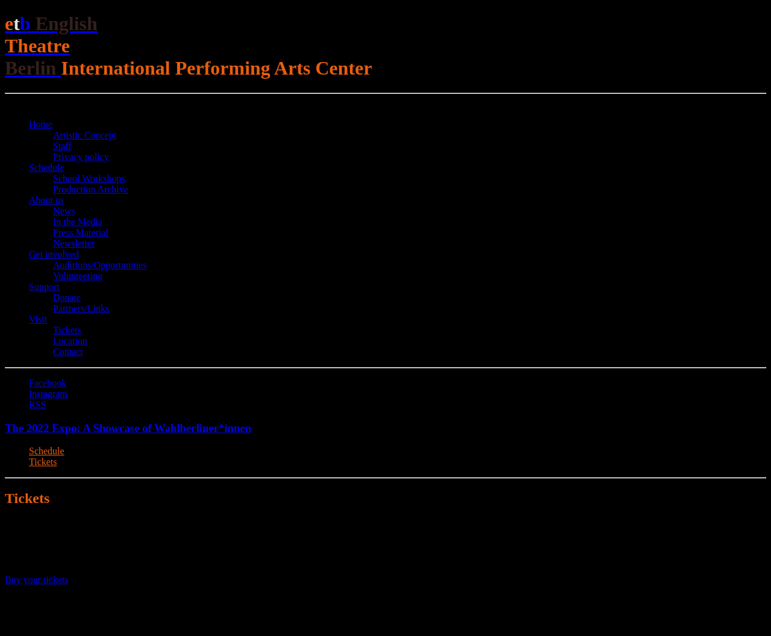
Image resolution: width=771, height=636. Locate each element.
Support (44, 287)
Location (70, 341)
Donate (67, 297)
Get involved (54, 254)
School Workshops (89, 178)
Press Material (80, 232)
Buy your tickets (37, 580)
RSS (37, 405)
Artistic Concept (84, 135)
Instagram (48, 394)
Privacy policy (81, 157)
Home (40, 124)
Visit (38, 319)
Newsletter (74, 243)
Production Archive (90, 189)
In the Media (77, 222)
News (64, 211)
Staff (62, 146)
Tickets (67, 330)
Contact (68, 352)
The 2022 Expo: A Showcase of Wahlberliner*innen (128, 428)
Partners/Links (81, 308)
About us (46, 200)
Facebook (47, 383)
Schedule (46, 167)
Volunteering (77, 276)
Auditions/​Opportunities (100, 265)
